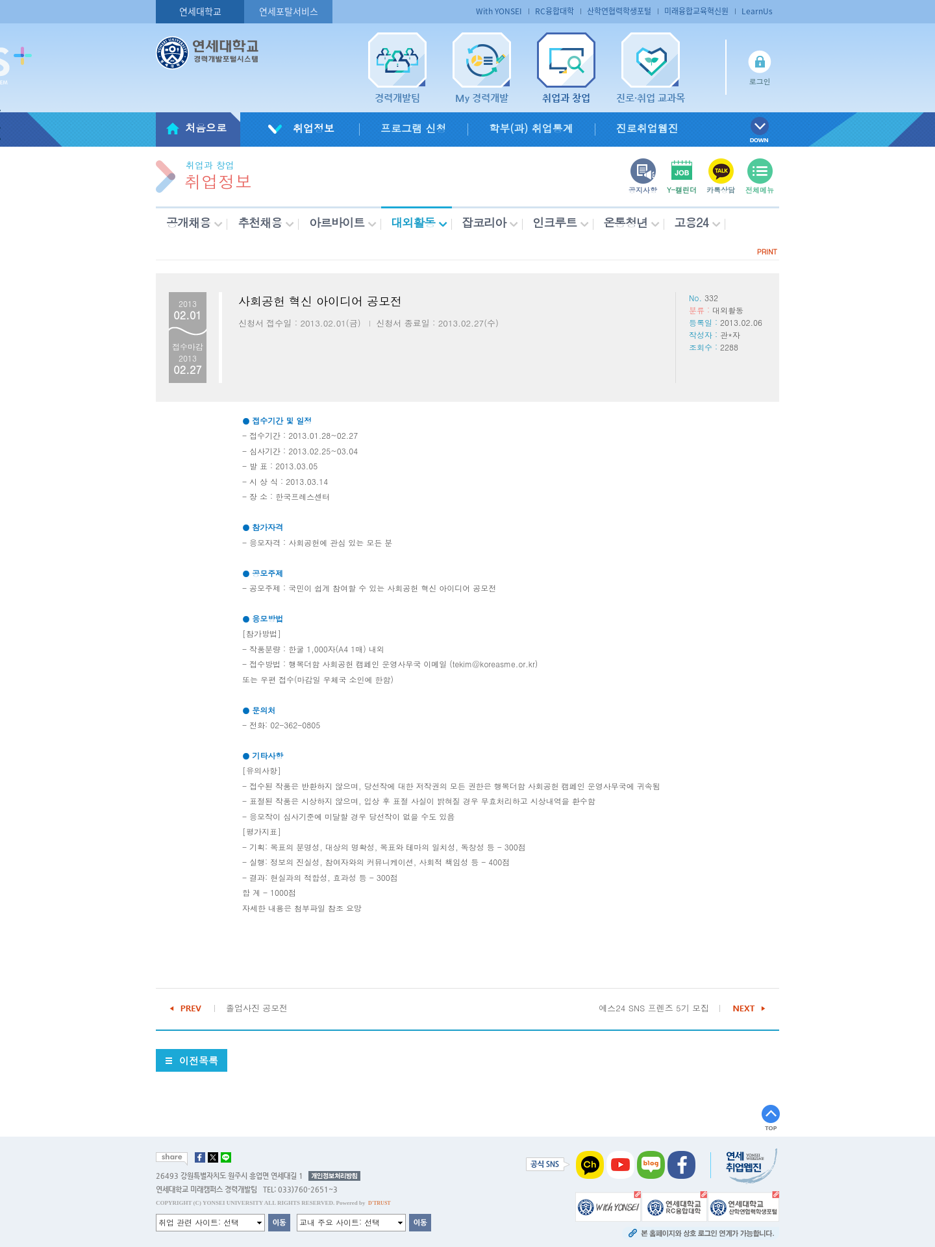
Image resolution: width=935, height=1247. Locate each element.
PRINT (767, 251)
